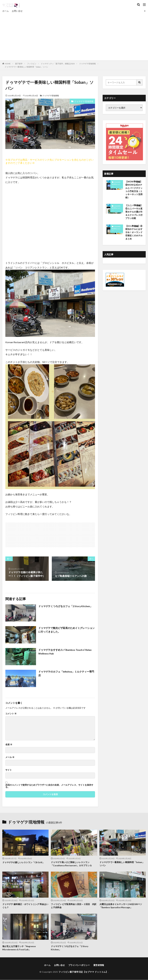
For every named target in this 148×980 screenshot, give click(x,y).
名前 (8, 744)
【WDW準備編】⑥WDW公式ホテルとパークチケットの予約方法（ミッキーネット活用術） (133, 189)
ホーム (5, 11)
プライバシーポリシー (79, 965)
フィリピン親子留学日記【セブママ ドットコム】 (83, 972)
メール (9, 757)
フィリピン (31, 63)
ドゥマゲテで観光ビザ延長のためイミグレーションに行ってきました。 (66, 629)
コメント (11, 713)
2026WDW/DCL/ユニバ (116, 184)
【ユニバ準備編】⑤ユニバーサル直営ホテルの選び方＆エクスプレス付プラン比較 (133, 212)
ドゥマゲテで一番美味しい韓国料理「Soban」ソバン (26, 67)
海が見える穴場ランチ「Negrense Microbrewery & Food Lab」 (19, 948)
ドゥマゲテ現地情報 (87, 63)
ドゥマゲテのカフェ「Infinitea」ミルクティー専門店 (66, 673)
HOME (8, 63)
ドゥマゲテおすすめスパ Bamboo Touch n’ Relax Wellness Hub (65, 651)
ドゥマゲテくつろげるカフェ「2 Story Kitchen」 (65, 606)
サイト (8, 770)
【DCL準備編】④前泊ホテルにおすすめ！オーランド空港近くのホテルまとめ (133, 232)
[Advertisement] (74, 36)
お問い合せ (17, 11)
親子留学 (19, 63)
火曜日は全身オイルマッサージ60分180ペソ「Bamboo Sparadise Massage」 (120, 906)
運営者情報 (98, 965)
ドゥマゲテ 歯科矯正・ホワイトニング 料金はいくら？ (25, 906)
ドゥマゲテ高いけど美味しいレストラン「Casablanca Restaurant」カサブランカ (71, 864)
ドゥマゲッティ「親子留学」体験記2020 (58, 63)
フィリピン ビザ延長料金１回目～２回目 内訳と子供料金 (73, 906)
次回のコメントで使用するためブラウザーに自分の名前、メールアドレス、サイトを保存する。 (49, 786)
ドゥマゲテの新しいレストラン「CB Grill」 (23, 862)
